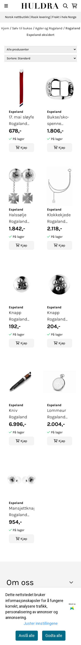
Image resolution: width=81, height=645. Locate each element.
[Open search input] (65, 5)
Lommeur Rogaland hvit (56, 414)
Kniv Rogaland (18, 413)
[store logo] (40, 6)
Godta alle (53, 635)
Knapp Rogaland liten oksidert (18, 316)
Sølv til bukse (22, 28)
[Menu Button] (6, 6)
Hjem (5, 28)
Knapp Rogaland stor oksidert (59, 316)
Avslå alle (27, 635)
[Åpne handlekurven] (74, 6)
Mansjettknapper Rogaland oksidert (21, 512)
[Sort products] (41, 58)
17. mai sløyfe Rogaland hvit (21, 121)
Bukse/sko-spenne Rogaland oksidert (58, 121)
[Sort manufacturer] (41, 49)
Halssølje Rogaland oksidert (18, 218)
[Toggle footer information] (72, 582)
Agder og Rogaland (49, 28)
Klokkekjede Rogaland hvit (59, 218)
